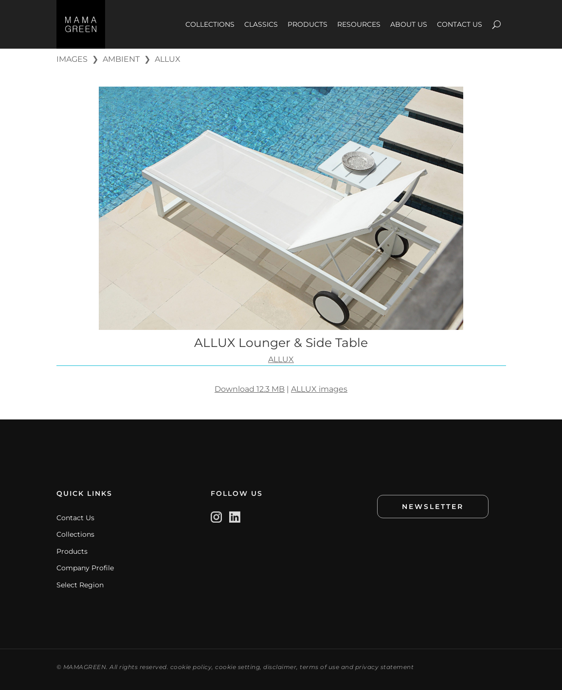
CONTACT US (459, 24)
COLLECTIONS (210, 24)
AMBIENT (121, 59)
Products (72, 551)
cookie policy (191, 667)
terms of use (319, 667)
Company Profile (85, 567)
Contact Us (75, 517)
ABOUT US (408, 24)
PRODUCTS (307, 24)
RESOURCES (359, 24)
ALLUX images (319, 389)
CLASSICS (261, 24)
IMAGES (72, 59)
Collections (75, 534)
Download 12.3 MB (250, 389)
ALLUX (168, 59)
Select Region (80, 585)
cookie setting (237, 667)
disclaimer (279, 667)
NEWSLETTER (433, 506)
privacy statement (384, 667)
